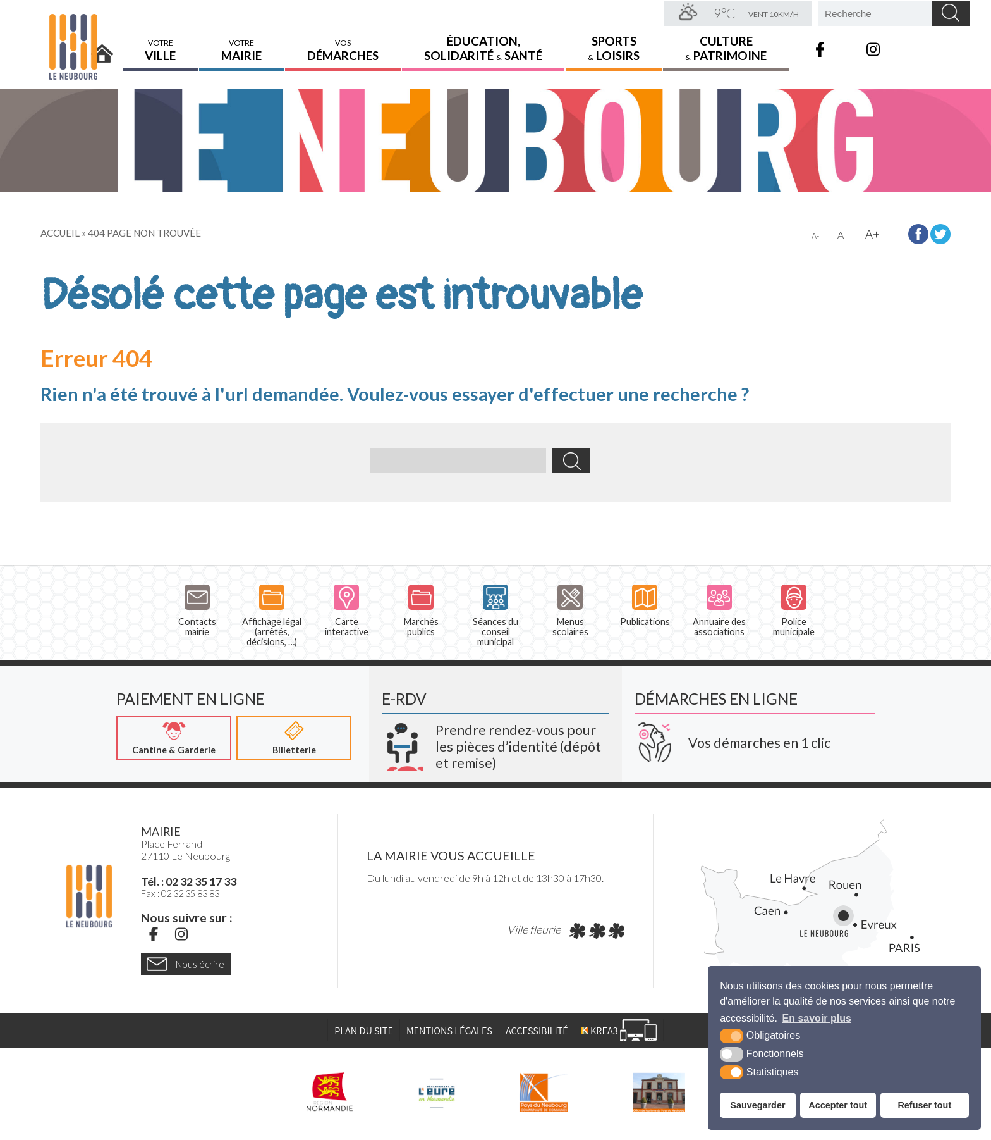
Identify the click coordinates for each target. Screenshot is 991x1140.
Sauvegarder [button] (757, 1105)
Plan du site (363, 1031)
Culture (726, 47)
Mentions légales (449, 1031)
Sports (614, 47)
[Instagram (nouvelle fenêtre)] (181, 934)
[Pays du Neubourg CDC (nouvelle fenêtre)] (544, 1092)
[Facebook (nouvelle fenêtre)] (153, 934)
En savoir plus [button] (816, 1018)
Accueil (102, 49)
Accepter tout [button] (837, 1105)
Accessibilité (537, 1031)
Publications (645, 606)
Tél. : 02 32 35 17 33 (188, 882)
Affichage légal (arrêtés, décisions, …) (271, 616)
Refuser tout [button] (924, 1105)
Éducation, (483, 47)
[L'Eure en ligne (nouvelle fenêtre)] (436, 1092)
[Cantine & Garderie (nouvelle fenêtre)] (173, 738)
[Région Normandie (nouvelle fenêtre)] (330, 1092)
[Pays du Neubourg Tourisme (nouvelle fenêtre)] (659, 1092)
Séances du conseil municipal (495, 616)
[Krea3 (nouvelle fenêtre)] (495, 742)
